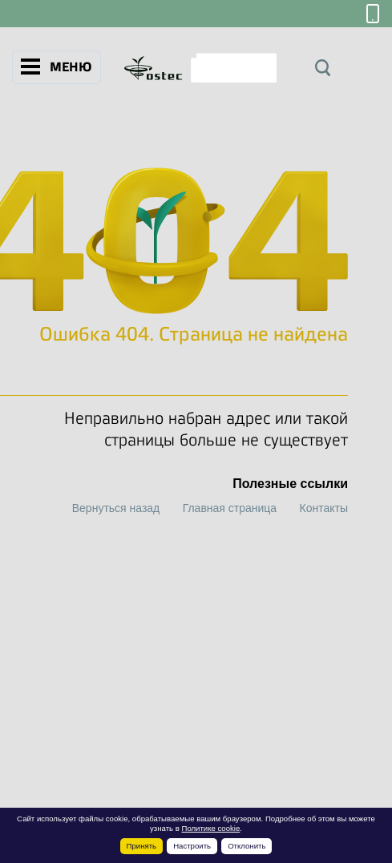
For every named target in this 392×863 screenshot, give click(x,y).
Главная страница (230, 508)
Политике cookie (211, 828)
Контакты (324, 508)
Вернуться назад (116, 508)
